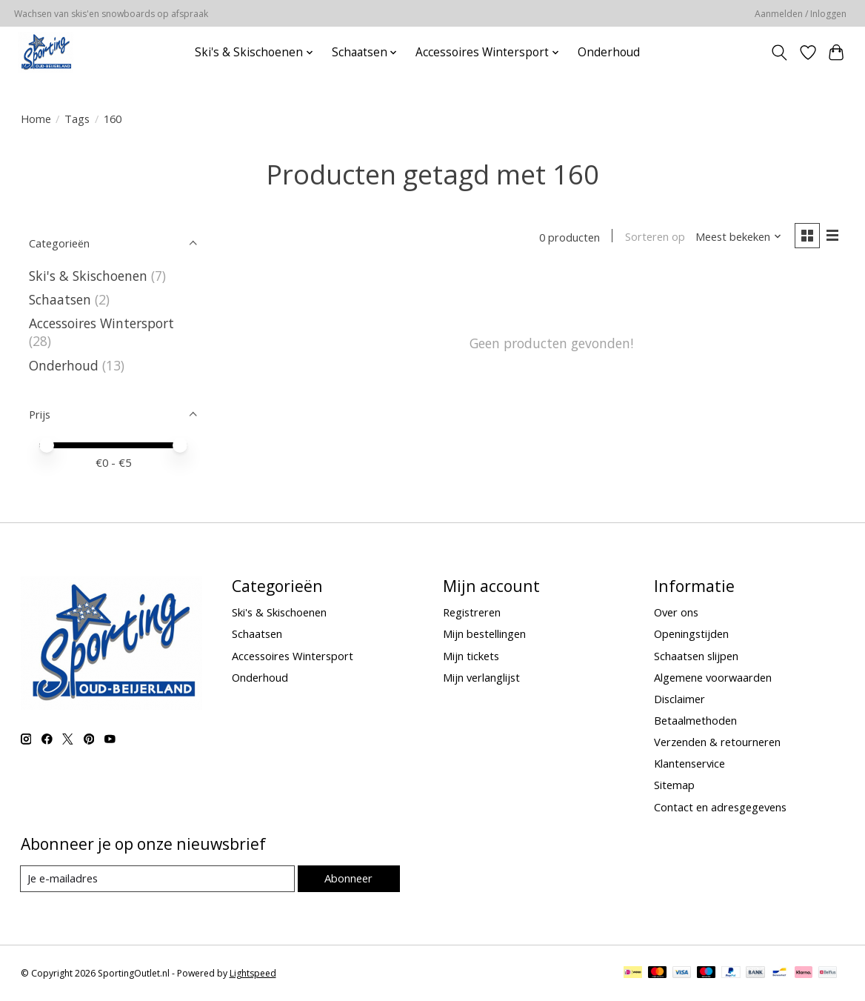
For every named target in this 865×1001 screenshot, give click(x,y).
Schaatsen (60, 299)
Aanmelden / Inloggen (800, 13)
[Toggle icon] (778, 52)
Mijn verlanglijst (481, 677)
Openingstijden (691, 633)
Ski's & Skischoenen (88, 276)
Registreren (472, 612)
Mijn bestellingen (484, 633)
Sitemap (674, 784)
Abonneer (348, 878)
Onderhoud (609, 52)
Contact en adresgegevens (720, 806)
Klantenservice (689, 763)
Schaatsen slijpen (696, 655)
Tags (77, 118)
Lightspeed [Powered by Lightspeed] (253, 973)
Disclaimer (679, 698)
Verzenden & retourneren (717, 741)
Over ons (676, 612)
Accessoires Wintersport (101, 323)
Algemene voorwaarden (713, 677)
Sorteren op (654, 237)
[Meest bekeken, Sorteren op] (737, 237)
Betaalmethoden (695, 720)
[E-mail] (157, 878)
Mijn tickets (471, 655)
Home (36, 118)
